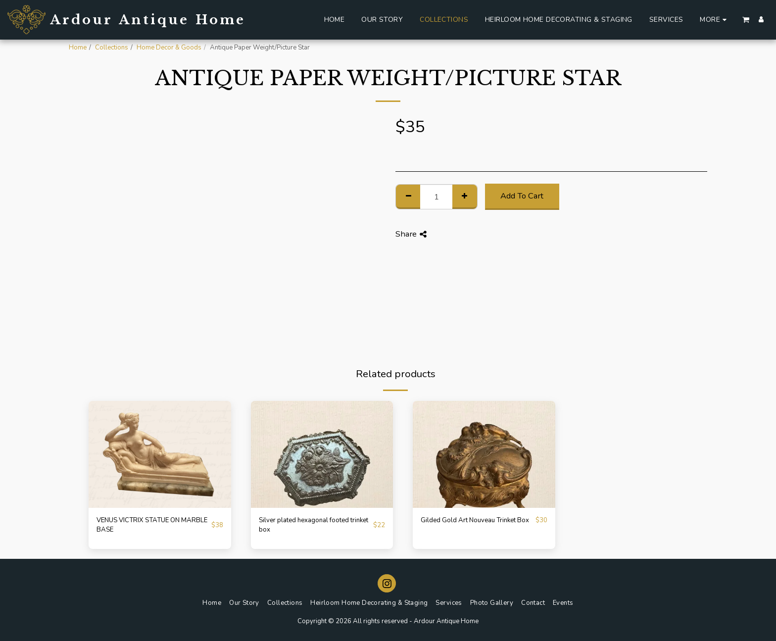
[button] (746, 19)
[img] (160, 454)
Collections (111, 47)
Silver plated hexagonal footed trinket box (313, 525)
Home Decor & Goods (169, 47)
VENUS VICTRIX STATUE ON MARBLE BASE (152, 525)
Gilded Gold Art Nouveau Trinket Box (475, 520)
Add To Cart (521, 195)
